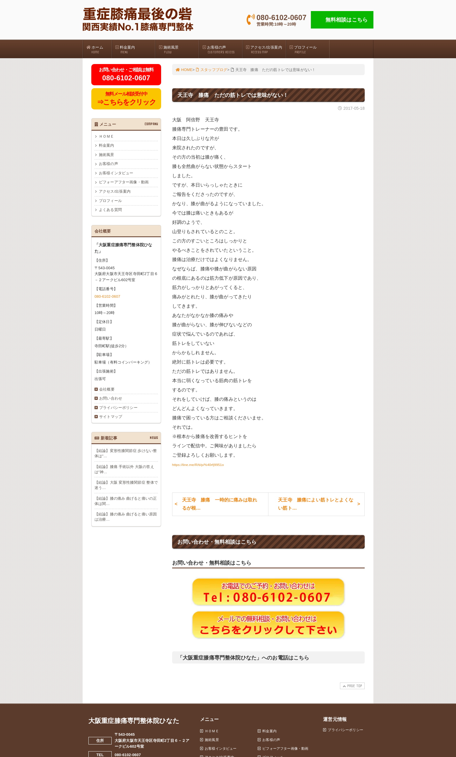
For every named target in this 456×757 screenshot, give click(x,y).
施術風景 (178, 49)
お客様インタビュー (116, 174)
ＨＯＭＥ (106, 137)
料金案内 (135, 49)
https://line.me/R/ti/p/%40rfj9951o (207, 464)
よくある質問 (110, 212)
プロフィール (309, 49)
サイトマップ (110, 420)
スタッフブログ (212, 70)
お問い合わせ (110, 401)
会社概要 (107, 391)
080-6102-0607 (108, 298)
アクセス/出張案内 (266, 49)
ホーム (99, 49)
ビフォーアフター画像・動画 (124, 184)
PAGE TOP (351, 689)
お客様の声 (222, 49)
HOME (184, 70)
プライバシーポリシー (118, 410)
